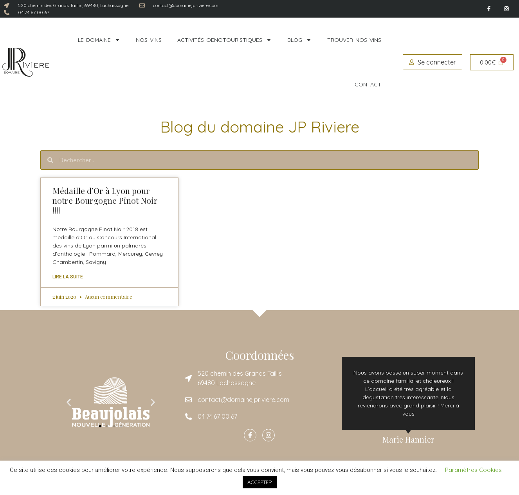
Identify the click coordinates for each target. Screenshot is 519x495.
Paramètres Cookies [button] (473, 469)
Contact (368, 84)
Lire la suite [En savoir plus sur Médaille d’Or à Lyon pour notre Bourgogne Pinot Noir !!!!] (67, 277)
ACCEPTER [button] (259, 482)
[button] (69, 402)
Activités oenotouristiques (224, 40)
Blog (299, 40)
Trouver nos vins (354, 39)
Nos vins (149, 39)
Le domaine (99, 40)
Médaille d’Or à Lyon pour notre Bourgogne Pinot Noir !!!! (105, 200)
